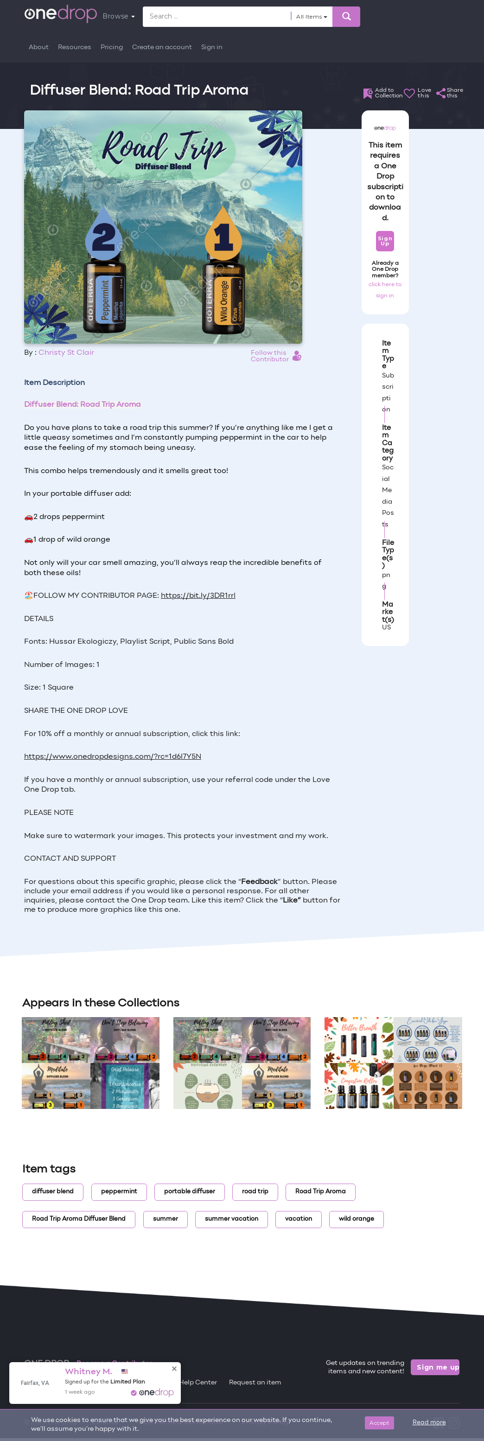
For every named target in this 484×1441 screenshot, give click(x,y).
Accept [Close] (379, 1422)
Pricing (112, 48)
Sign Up (385, 241)
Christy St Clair (66, 353)
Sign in (212, 48)
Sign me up (438, 1367)
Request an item (255, 1383)
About (39, 48)
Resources (74, 48)
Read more (429, 1423)
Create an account (162, 48)
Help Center (198, 1383)
